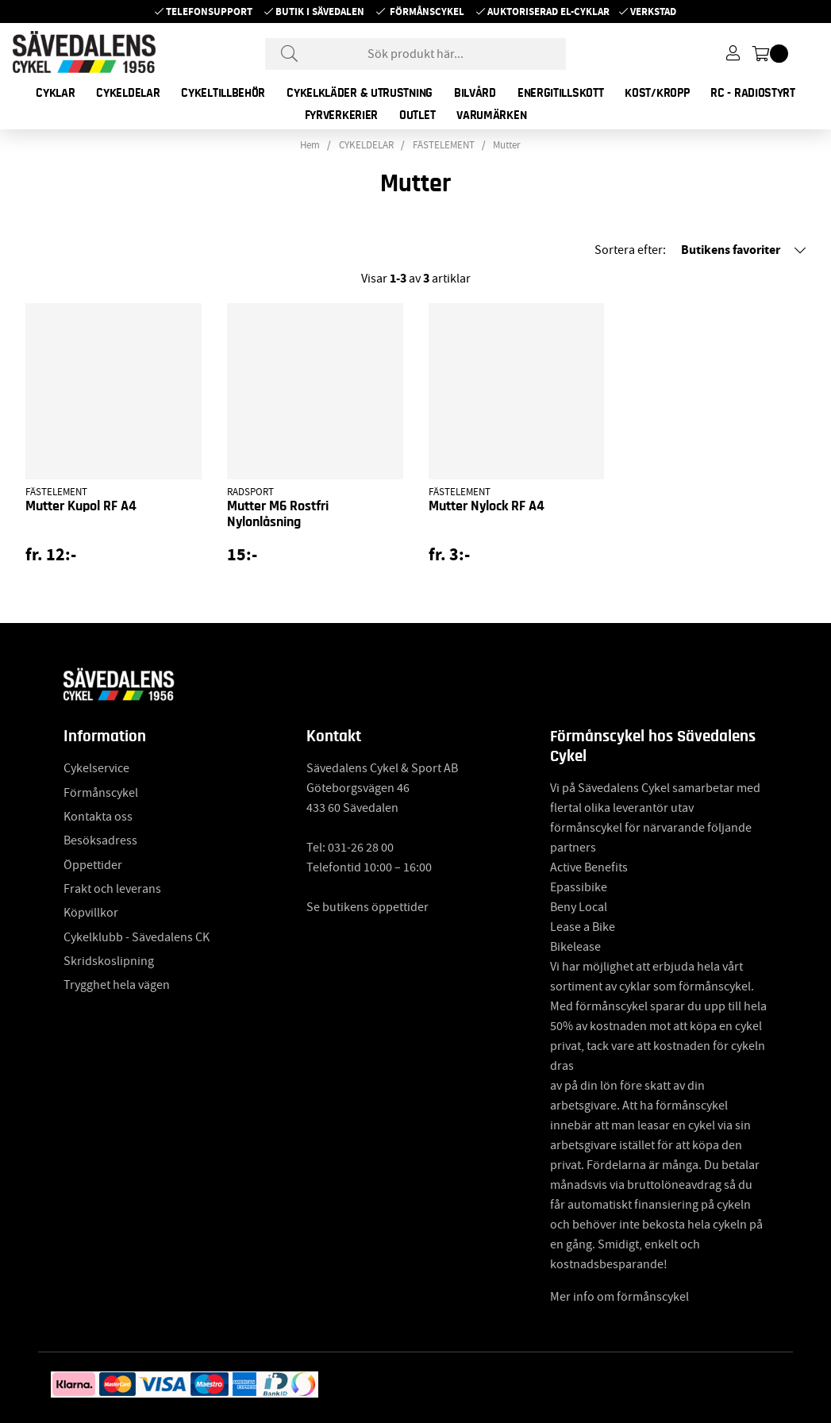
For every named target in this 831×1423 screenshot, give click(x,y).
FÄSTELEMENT (444, 145)
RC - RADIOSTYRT (752, 93)
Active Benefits (589, 867)
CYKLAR (55, 93)
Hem (310, 145)
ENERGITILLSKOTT (560, 93)
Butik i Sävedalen (319, 11)
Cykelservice (96, 768)
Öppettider (92, 865)
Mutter (507, 145)
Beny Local (578, 907)
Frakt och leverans (112, 889)
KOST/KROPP (657, 93)
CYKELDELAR (128, 93)
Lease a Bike (582, 927)
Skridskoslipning (108, 961)
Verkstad (653, 11)
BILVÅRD (475, 93)
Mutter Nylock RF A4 (486, 506)
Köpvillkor (90, 913)
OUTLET (417, 115)
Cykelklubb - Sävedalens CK (136, 937)
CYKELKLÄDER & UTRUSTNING (360, 93)
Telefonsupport (209, 11)
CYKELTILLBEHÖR (223, 93)
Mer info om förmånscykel (619, 1297)
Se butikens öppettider (367, 907)
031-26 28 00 (361, 848)
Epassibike (578, 887)
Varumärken (491, 115)
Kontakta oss (98, 817)
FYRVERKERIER (341, 115)
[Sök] (416, 54)
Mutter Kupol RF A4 (81, 506)
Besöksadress (100, 840)
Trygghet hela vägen (116, 985)
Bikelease (575, 947)
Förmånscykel (427, 11)
